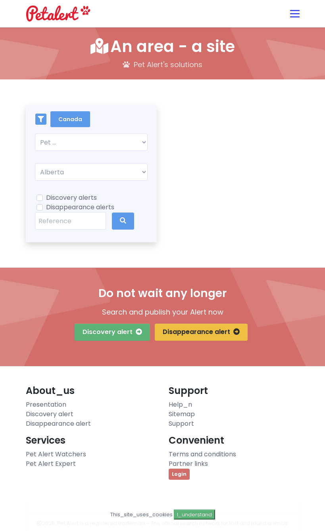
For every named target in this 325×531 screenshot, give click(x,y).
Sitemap (182, 414)
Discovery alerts (71, 197)
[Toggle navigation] (295, 13)
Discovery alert (112, 331)
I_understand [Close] (194, 514)
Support (181, 423)
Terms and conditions (202, 454)
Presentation (46, 404)
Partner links (188, 463)
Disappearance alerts (80, 207)
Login (179, 474)
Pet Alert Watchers (56, 454)
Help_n (180, 404)
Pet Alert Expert (51, 463)
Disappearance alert (201, 331)
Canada (70, 119)
